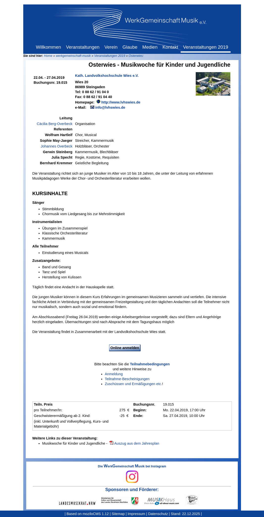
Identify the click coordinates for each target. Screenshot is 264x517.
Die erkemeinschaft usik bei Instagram (132, 474)
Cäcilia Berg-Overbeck (54, 124)
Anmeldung (114, 374)
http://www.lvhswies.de (121, 102)
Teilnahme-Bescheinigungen (127, 379)
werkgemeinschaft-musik (73, 56)
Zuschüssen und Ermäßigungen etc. (133, 384)
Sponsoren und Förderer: (132, 489)
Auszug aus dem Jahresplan (136, 443)
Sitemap (118, 514)
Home (48, 56)
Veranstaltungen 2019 (109, 56)
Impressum (136, 514)
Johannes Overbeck (56, 146)
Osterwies (136, 56)
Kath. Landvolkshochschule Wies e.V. (107, 76)
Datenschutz (158, 514)
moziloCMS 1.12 (96, 514)
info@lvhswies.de (110, 107)
